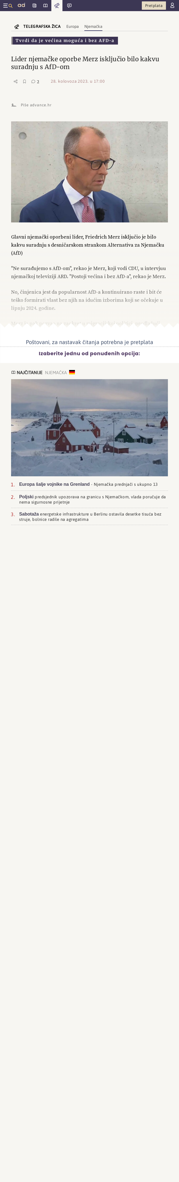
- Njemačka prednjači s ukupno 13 (88, 484)
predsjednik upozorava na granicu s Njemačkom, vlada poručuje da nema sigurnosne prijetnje (92, 499)
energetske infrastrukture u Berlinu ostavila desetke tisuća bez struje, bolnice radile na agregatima (90, 516)
